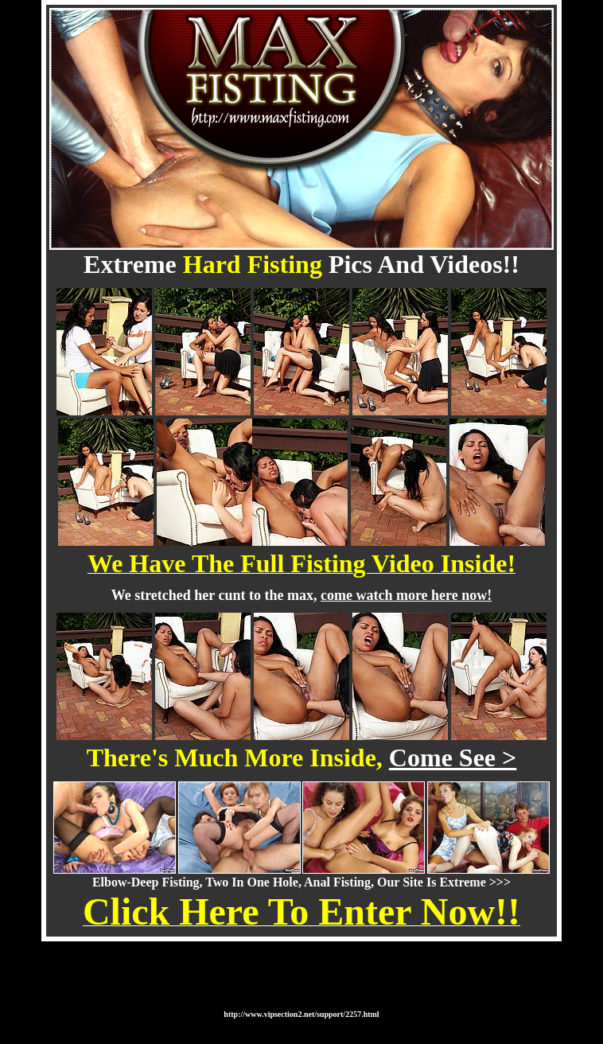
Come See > (452, 757)
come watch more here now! (406, 595)
